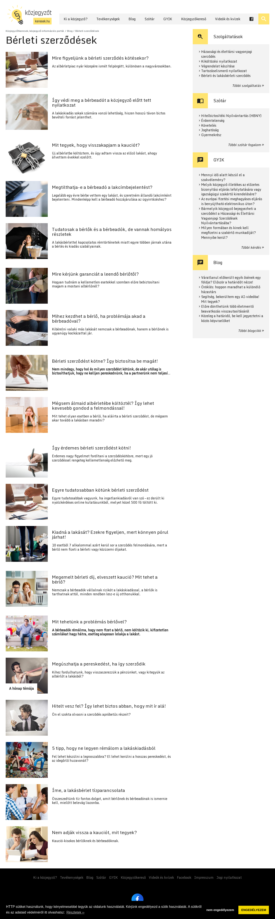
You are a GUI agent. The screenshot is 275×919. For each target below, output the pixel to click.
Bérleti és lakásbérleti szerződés (226, 75)
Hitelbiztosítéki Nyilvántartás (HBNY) (231, 115)
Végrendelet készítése (218, 66)
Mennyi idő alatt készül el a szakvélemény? (223, 177)
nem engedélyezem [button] (220, 910)
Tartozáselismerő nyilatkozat (224, 70)
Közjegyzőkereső (193, 19)
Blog (132, 19)
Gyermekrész (211, 135)
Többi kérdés (251, 247)
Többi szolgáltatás (246, 85)
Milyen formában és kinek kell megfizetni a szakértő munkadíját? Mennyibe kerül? (228, 232)
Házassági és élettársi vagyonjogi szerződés (226, 54)
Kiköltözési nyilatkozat (219, 61)
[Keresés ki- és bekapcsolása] (263, 18)
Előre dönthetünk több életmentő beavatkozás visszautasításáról (227, 309)
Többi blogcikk (249, 330)
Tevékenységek (108, 19)
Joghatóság (210, 130)
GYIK (167, 19)
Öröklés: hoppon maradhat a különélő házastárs (230, 289)
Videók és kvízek (227, 19)
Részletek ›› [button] (75, 912)
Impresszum (204, 877)
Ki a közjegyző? (76, 19)
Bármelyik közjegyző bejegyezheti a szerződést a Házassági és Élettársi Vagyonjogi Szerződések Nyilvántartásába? (228, 215)
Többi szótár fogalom (244, 145)
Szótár (149, 19)
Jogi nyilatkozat (229, 877)
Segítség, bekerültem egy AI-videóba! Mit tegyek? (230, 299)
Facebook (184, 877)
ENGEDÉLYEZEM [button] (253, 910)
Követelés (208, 125)
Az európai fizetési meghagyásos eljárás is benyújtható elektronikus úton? (231, 201)
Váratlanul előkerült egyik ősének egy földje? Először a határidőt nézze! (231, 280)
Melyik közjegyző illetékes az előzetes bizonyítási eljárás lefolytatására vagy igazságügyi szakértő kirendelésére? (231, 189)
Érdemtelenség (212, 120)
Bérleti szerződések (87, 31)
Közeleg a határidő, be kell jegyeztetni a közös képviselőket (232, 318)
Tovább (91, 70)
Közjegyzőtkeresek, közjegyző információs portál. (35, 31)
